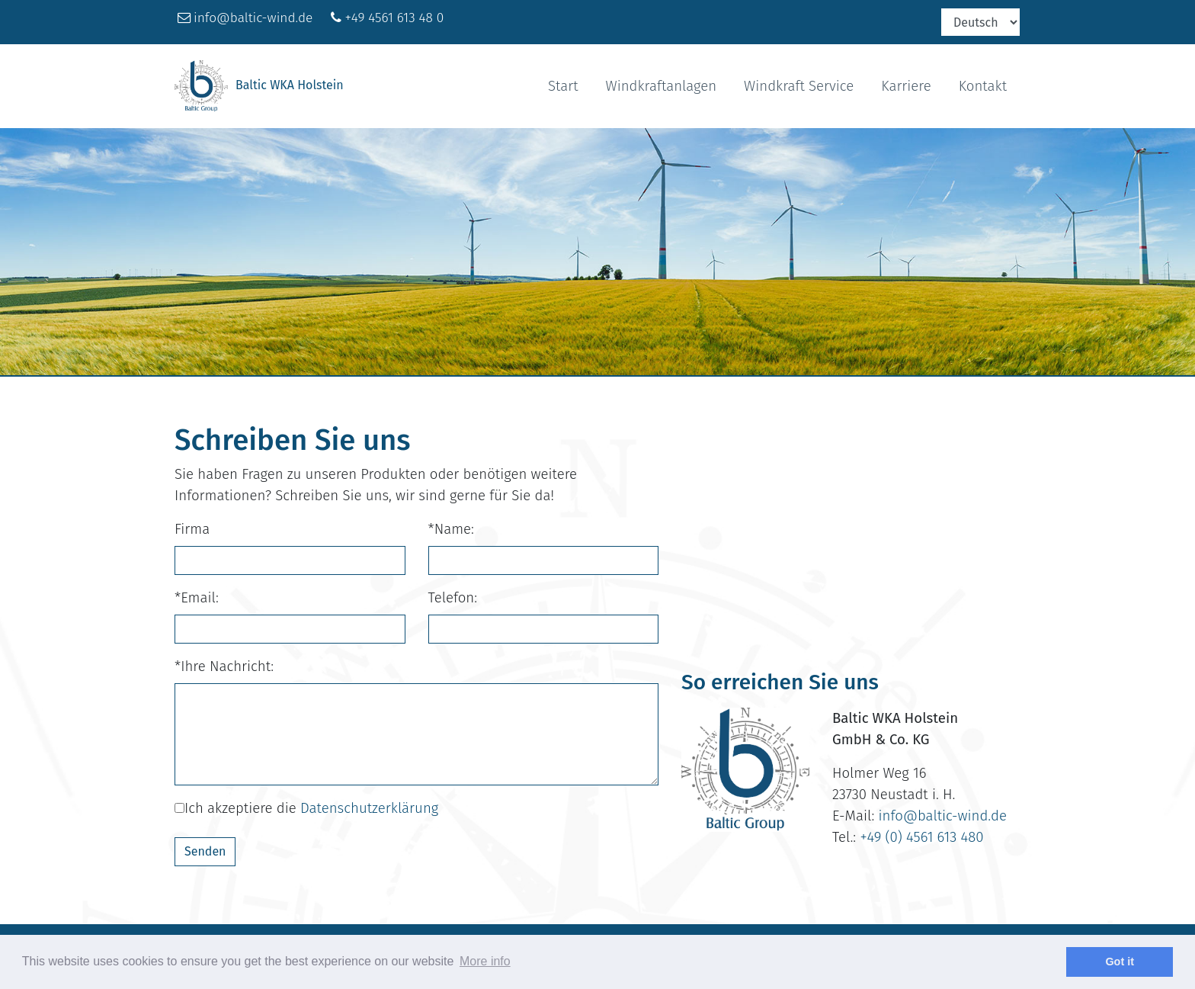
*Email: (197, 597)
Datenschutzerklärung (369, 808)
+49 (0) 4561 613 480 (921, 837)
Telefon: (453, 597)
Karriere (906, 86)
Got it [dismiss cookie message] (1119, 961)
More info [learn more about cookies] (485, 961)
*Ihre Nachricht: (224, 666)
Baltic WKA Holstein (259, 86)
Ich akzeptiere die (306, 808)
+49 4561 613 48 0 (394, 18)
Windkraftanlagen (661, 86)
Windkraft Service (799, 86)
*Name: (451, 529)
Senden (205, 851)
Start (563, 86)
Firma (192, 529)
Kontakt (983, 86)
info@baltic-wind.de (253, 18)
